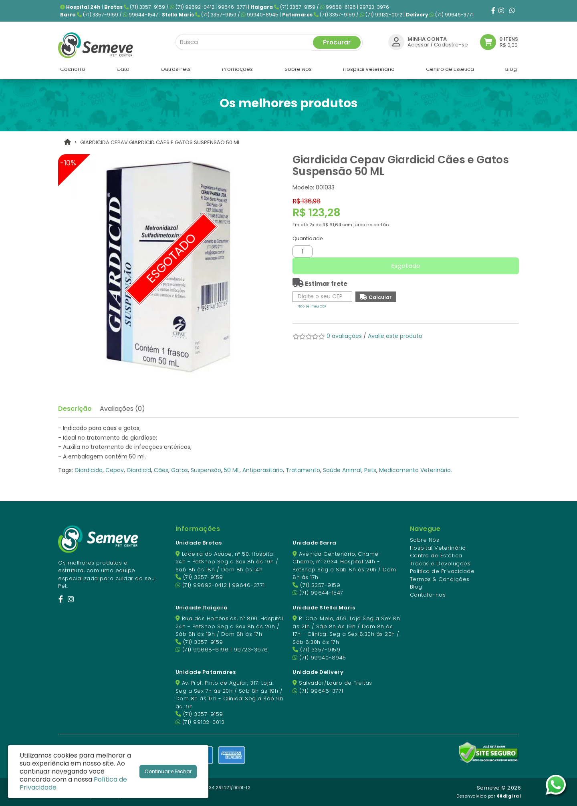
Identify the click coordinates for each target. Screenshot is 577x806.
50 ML (232, 470)
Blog (416, 587)
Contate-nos (428, 595)
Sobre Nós (425, 540)
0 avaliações (344, 336)
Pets (370, 470)
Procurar (337, 40)
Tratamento (303, 470)
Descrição (75, 408)
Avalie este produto (395, 336)
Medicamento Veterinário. (415, 470)
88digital (509, 796)
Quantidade (308, 238)
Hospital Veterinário (438, 548)
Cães (161, 470)
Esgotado (405, 265)
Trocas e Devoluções (440, 563)
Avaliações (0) (122, 408)
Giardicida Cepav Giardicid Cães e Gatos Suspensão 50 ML (160, 142)
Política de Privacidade (442, 571)
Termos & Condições (440, 579)
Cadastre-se (451, 43)
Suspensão (206, 470)
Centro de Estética (436, 555)
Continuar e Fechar (168, 771)
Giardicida (89, 470)
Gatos (179, 470)
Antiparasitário (262, 470)
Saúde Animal (342, 470)
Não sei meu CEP (311, 306)
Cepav (114, 470)
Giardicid (139, 470)
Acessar (418, 43)
